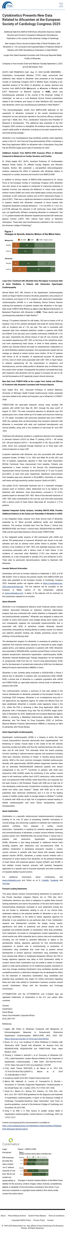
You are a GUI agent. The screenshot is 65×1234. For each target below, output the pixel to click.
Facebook (54, 880)
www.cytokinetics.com (14, 593)
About (3, 1216)
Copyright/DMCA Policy (21, 1220)
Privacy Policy (39, 1220)
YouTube (6, 883)
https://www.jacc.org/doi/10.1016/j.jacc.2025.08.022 (27, 1039)
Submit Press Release (37, 1216)
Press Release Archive (17, 1216)
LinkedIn (45, 880)
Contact (50, 1220)
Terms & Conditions (56, 1216)
